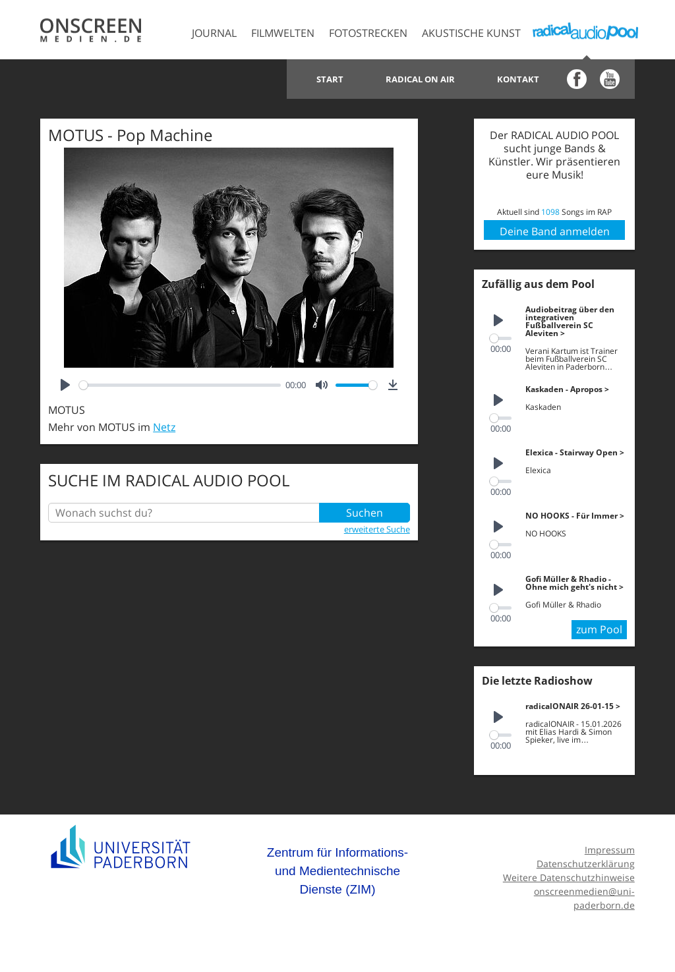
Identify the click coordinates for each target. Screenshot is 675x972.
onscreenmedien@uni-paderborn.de (584, 898)
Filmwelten (282, 33)
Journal (214, 33)
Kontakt (518, 79)
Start (329, 79)
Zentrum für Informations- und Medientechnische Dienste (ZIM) (337, 870)
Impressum (610, 849)
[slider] (179, 385)
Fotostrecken (368, 33)
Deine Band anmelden (555, 231)
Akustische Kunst (471, 33)
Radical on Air (420, 79)
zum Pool (599, 629)
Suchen (364, 512)
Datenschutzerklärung (586, 863)
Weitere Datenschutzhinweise (569, 877)
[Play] (65, 384)
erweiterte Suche (377, 529)
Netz (164, 427)
